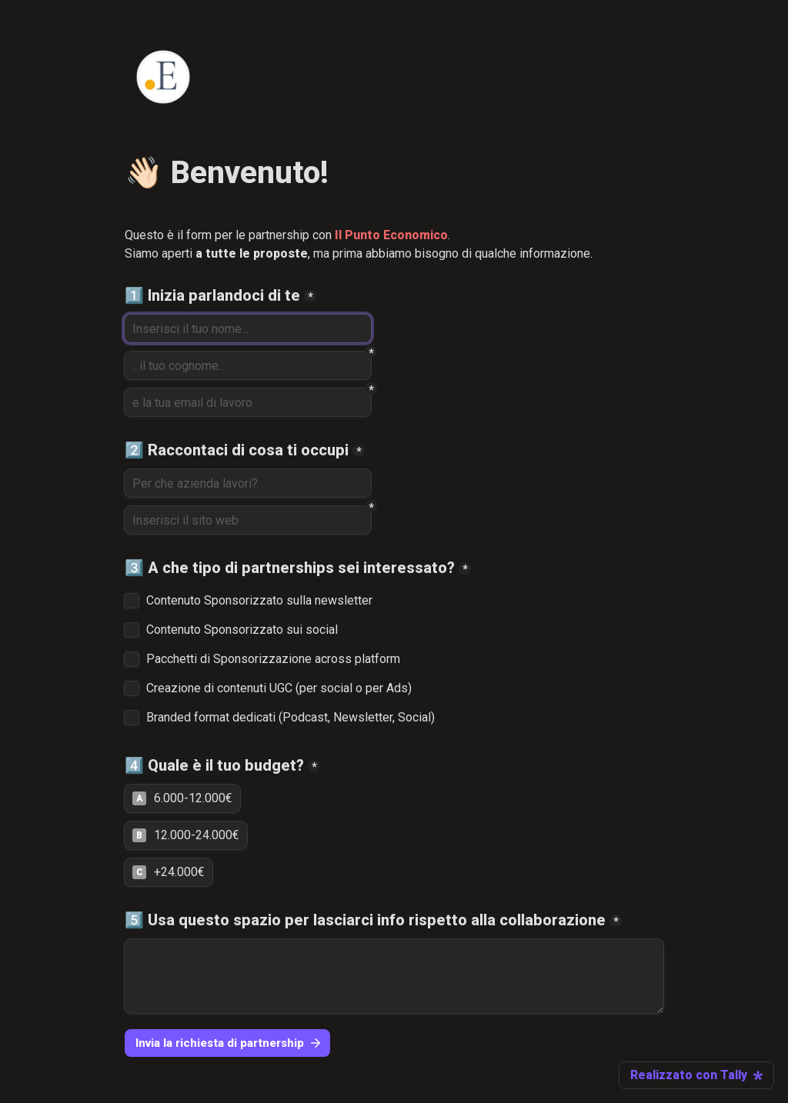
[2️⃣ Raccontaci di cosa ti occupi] (248, 483)
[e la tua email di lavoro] (248, 402)
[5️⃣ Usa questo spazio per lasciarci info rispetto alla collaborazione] (394, 976)
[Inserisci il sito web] (248, 520)
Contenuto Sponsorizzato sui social (242, 630)
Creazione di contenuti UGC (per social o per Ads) (279, 688)
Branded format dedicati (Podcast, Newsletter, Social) (290, 718)
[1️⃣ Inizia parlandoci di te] (248, 328)
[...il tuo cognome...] (248, 365)
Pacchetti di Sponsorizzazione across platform (273, 659)
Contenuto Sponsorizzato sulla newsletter (259, 601)
